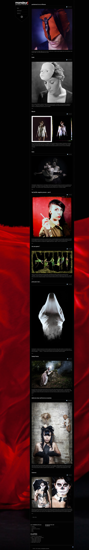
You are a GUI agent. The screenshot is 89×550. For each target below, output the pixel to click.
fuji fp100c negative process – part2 (41, 192)
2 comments (70, 194)
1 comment (70, 154)
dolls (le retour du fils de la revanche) (41, 398)
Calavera (34, 472)
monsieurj (33, 539)
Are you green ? (36, 246)
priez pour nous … (36, 282)
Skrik (33, 152)
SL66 (33, 57)
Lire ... (33, 54)
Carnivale (33, 526)
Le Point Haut (33, 527)
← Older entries (34, 517)
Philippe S (33, 538)
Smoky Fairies (35, 356)
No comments (70, 59)
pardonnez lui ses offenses (39, 4)
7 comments (70, 284)
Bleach (33, 111)
